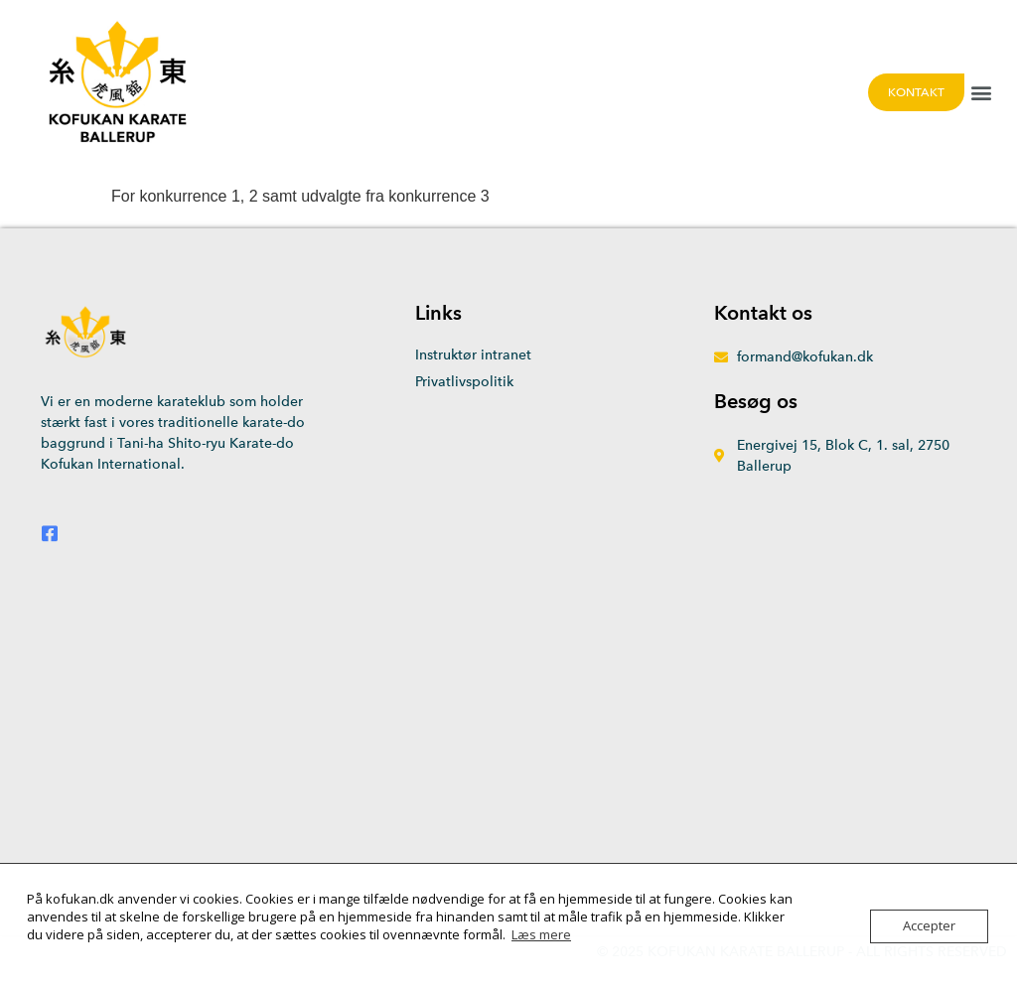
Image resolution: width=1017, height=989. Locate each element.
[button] (980, 91)
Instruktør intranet (473, 355)
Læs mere (541, 934)
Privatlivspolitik (464, 381)
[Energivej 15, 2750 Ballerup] (508, 739)
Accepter (929, 926)
